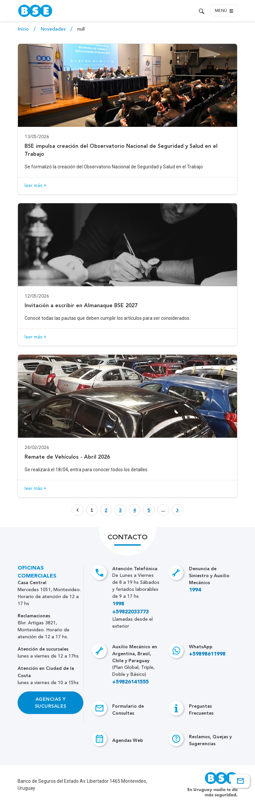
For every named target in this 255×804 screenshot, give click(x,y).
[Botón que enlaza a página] (106, 510)
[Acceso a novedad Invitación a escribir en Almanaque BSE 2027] (127, 274)
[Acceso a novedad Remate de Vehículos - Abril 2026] (127, 425)
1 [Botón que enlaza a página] (92, 510)
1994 (195, 590)
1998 (118, 604)
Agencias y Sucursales (50, 702)
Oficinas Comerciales (37, 572)
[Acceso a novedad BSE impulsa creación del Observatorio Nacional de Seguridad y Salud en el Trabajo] (127, 119)
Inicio (24, 29)
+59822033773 (130, 612)
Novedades (54, 29)
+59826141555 (130, 682)
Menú (224, 11)
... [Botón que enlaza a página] (163, 510)
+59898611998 (207, 654)
